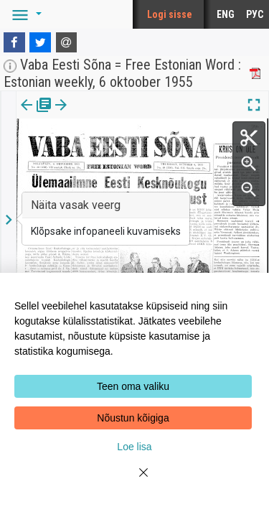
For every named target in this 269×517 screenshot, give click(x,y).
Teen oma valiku (133, 386)
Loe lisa (134, 446)
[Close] (135, 481)
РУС (254, 14)
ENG (226, 14)
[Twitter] (40, 42)
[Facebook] (14, 42)
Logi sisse (169, 14)
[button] (24, 14)
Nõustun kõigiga (133, 418)
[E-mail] (66, 42)
